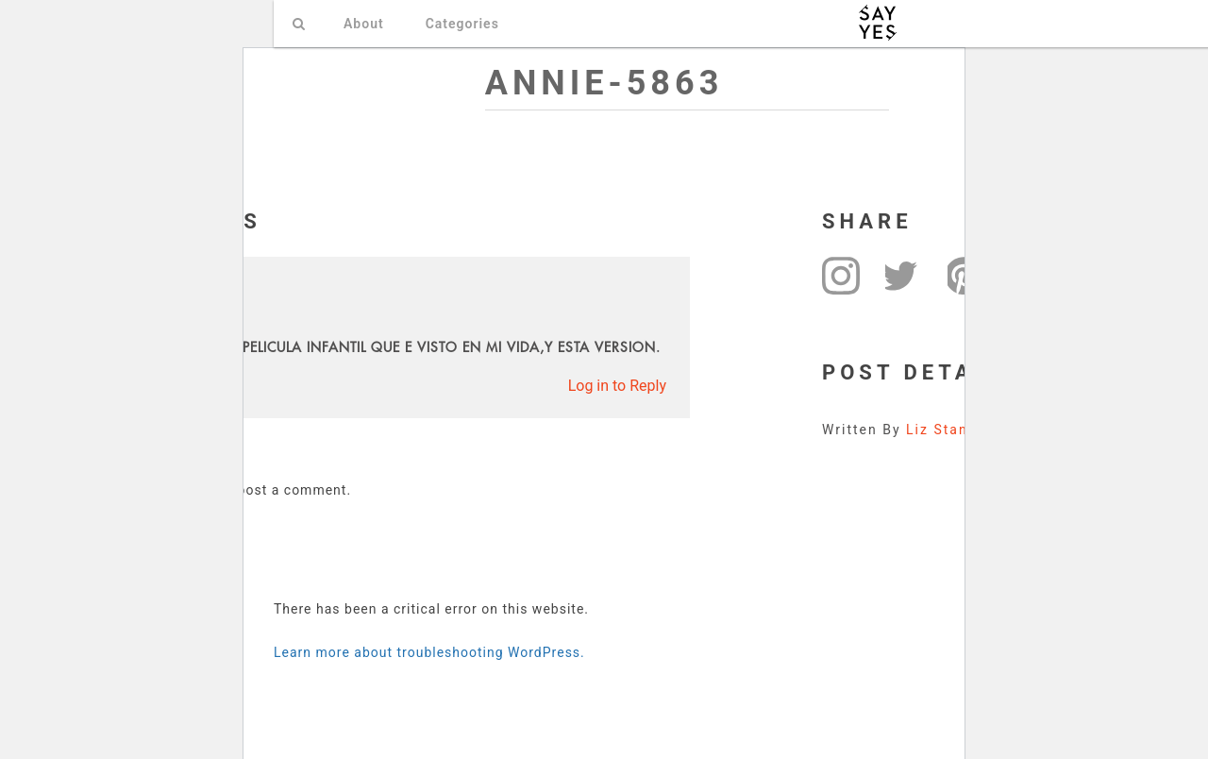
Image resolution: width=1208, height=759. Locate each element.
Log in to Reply (617, 386)
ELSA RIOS (132, 288)
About (364, 23)
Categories (462, 23)
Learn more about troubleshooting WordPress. (429, 652)
